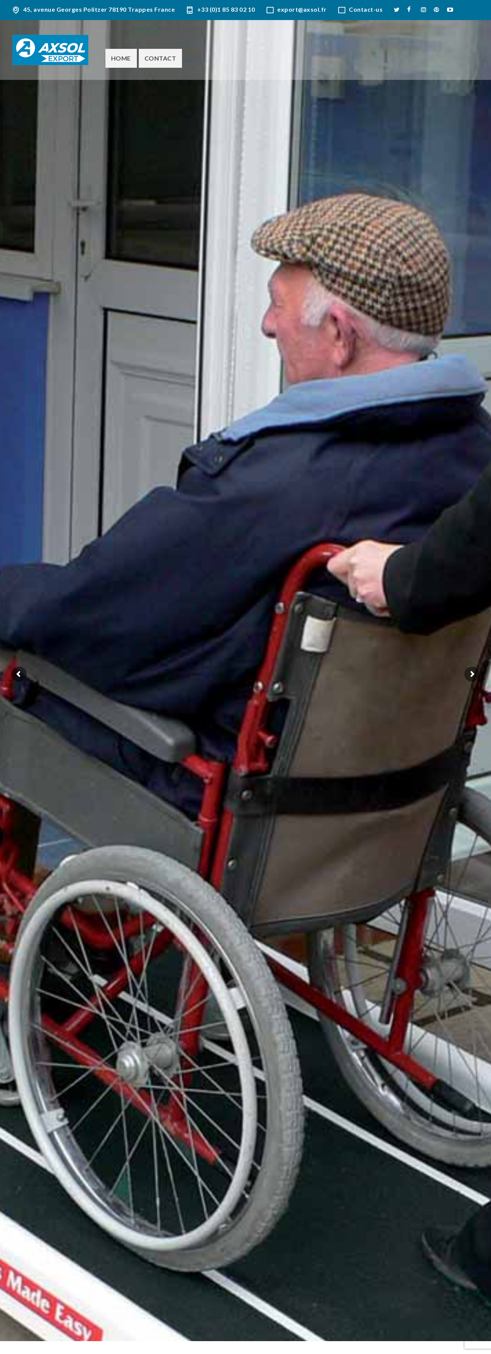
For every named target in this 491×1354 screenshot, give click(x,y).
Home (121, 58)
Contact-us (366, 9)
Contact (160, 58)
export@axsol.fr (302, 9)
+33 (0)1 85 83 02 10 (226, 9)
